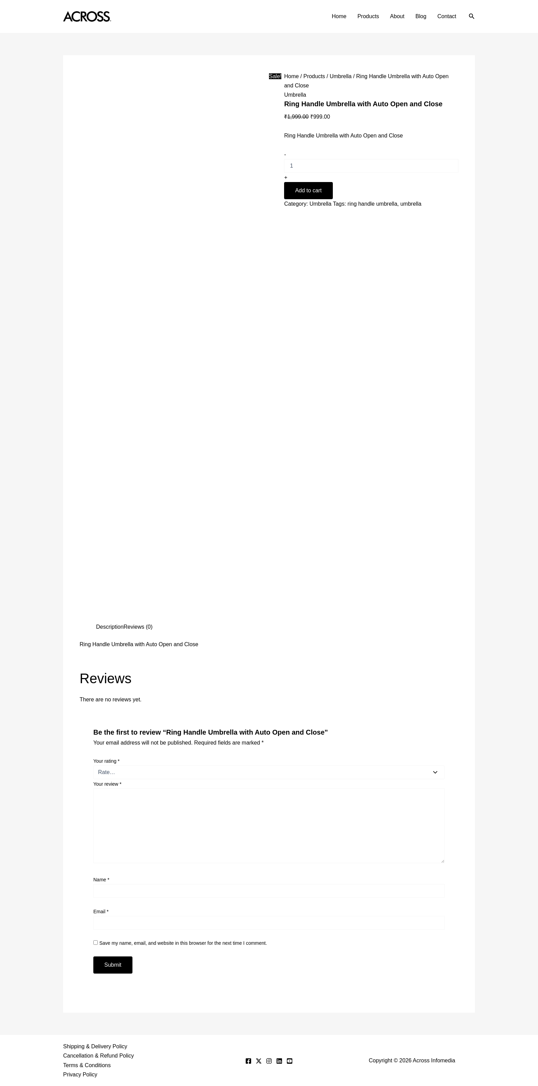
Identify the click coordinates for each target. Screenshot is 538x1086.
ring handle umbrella (372, 204)
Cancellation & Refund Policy (98, 1056)
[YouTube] (289, 1061)
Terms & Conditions (87, 1065)
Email (100, 911)
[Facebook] (248, 1061)
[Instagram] (269, 1061)
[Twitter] (259, 1061)
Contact (446, 16)
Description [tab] (110, 627)
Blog (421, 16)
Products (368, 16)
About (397, 16)
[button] (472, 16)
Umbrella (341, 76)
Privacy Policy (80, 1074)
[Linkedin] (279, 1061)
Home (339, 16)
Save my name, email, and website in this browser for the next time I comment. (183, 943)
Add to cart (308, 190)
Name (101, 879)
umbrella (410, 204)
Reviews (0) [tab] (138, 627)
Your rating (106, 761)
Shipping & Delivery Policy (95, 1046)
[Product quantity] (371, 166)
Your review (107, 784)
